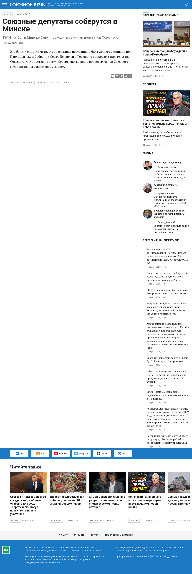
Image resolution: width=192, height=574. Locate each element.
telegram (81, 453)
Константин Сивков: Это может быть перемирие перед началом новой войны (165, 123)
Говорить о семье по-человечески (166, 186)
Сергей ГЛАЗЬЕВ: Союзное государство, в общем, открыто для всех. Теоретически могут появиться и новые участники (28, 505)
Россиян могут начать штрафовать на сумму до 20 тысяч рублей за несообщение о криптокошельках (167, 439)
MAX (123, 453)
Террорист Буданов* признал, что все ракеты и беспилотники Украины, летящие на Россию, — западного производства (167, 308)
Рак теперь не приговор (168, 162)
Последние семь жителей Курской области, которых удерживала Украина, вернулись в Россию (167, 276)
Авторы (95, 535)
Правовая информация (119, 535)
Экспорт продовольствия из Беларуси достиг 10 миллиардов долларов (67, 500)
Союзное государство (21, 83)
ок (40, 453)
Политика (149, 84)
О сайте (63, 535)
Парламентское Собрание (47, 83)
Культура (94, 520)
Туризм (172, 520)
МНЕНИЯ (148, 153)
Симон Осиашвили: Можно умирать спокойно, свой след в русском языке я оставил (107, 502)
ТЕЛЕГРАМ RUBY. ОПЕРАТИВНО (161, 240)
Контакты (79, 535)
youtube (60, 453)
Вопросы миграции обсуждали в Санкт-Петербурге (165, 52)
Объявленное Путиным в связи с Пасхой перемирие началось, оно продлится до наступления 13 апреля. (166, 376)
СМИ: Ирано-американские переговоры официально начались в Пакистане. (167, 395)
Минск (66, 83)
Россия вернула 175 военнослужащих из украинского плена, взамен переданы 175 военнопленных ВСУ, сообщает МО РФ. (167, 256)
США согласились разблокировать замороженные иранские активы (167, 291)
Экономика (56, 520)
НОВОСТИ (7, 14)
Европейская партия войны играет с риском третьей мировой (170, 213)
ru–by (102, 453)
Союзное (15, 520)
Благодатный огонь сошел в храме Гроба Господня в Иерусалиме (167, 359)
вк (19, 453)
